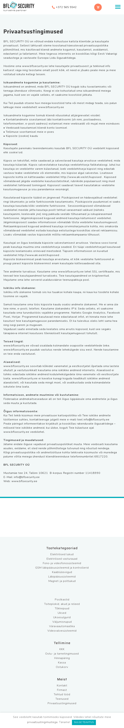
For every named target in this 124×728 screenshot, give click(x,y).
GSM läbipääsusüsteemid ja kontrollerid (62, 568)
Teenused (62, 699)
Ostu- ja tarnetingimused (62, 654)
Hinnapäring (62, 658)
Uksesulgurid (62, 617)
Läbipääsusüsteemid (62, 576)
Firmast (62, 690)
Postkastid (62, 599)
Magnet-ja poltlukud (62, 581)
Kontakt (62, 685)
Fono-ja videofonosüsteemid (62, 563)
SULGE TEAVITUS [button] (84, 722)
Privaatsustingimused (62, 703)
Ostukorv (62, 667)
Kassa (62, 662)
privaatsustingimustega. (42, 722)
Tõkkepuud (62, 608)
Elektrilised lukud (62, 554)
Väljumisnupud (62, 622)
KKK (62, 649)
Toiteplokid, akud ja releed (62, 604)
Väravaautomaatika (62, 626)
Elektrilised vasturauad (62, 559)
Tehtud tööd (62, 694)
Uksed (62, 613)
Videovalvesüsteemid (62, 631)
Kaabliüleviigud (62, 572)
